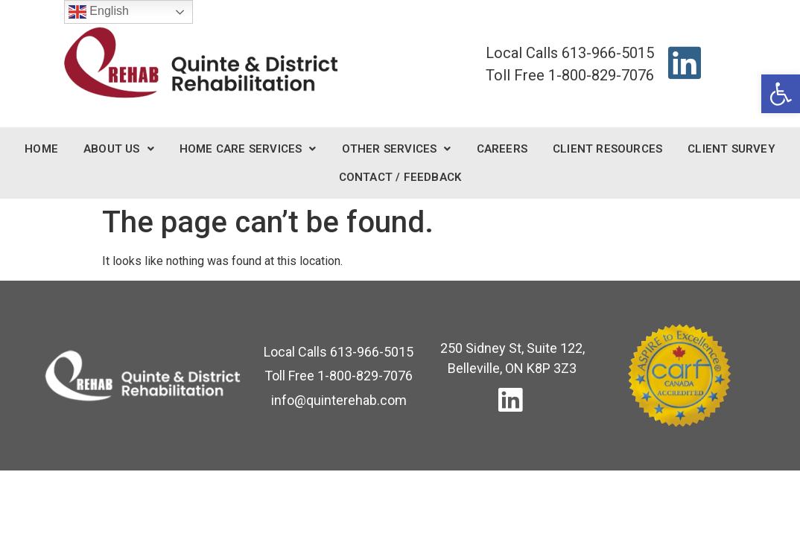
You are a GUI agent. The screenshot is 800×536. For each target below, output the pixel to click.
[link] (780, 93)
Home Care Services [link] (248, 149)
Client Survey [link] (731, 149)
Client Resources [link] (607, 149)
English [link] (99, 12)
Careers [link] (502, 149)
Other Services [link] (396, 149)
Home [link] (41, 149)
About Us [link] (118, 149)
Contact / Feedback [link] (400, 177)
